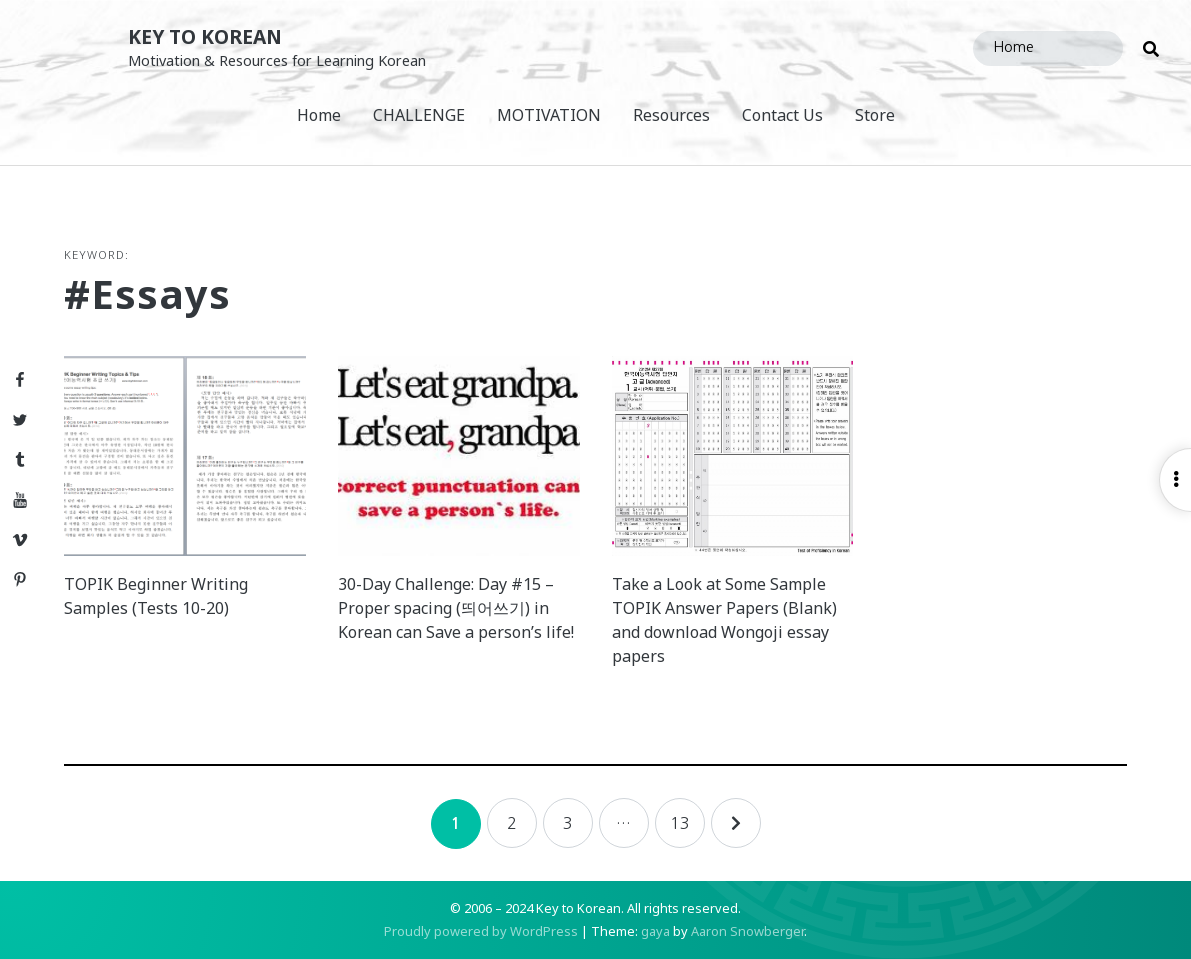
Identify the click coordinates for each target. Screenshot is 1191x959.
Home (319, 115)
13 (680, 823)
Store (875, 115)
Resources (671, 115)
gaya (655, 931)
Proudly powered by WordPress (481, 931)
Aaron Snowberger (747, 931)
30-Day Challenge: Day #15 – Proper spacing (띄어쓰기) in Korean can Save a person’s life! (456, 608)
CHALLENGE (419, 115)
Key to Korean (205, 36)
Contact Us (782, 115)
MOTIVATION (549, 115)
